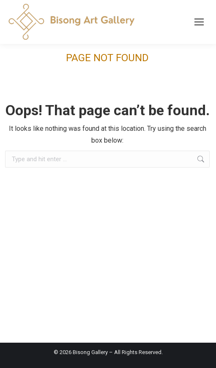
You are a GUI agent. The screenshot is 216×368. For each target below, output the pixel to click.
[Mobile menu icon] (199, 22)
